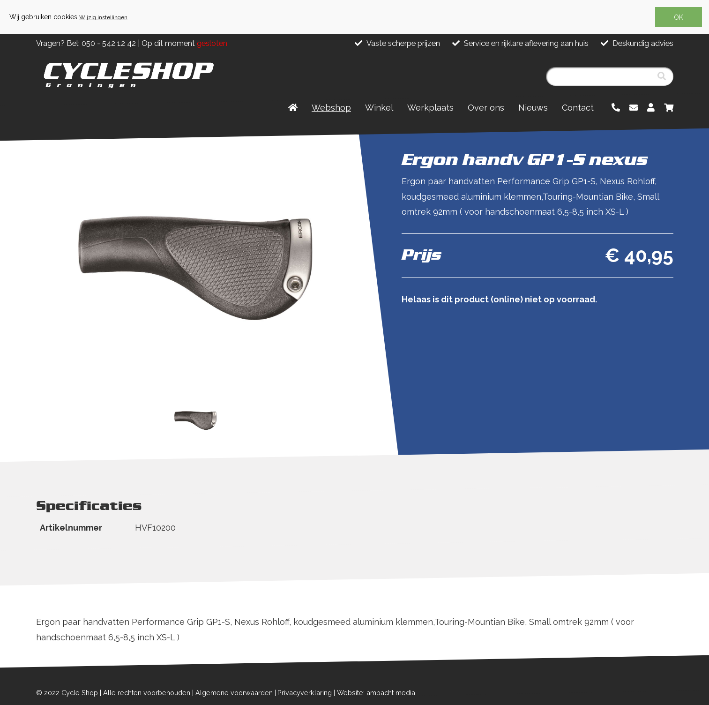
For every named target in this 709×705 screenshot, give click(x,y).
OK (678, 17)
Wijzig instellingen (103, 17)
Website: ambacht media (376, 693)
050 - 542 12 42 (109, 43)
